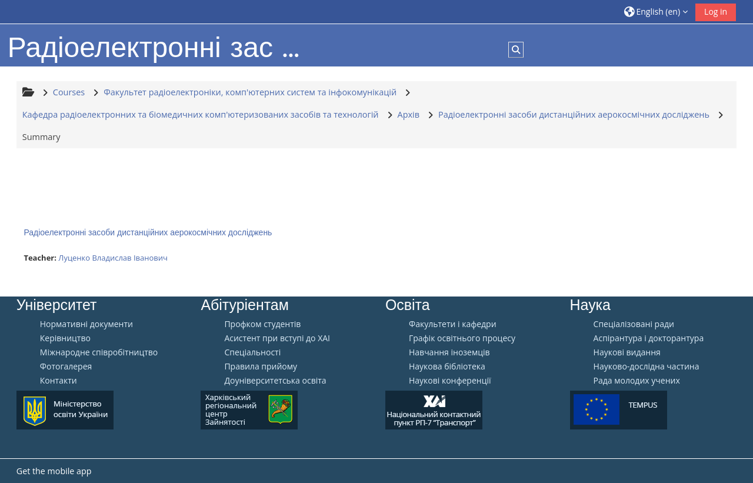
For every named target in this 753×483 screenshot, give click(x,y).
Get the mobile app (54, 471)
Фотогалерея (66, 366)
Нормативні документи (86, 324)
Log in (715, 11)
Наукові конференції (450, 381)
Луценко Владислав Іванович (113, 257)
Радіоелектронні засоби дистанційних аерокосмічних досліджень (148, 232)
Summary (41, 136)
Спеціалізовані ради (634, 324)
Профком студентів (262, 324)
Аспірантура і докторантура (649, 338)
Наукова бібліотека (447, 366)
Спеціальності (252, 352)
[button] (655, 11)
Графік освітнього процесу (462, 338)
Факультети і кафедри (453, 324)
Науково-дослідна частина (646, 366)
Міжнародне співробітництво (99, 352)
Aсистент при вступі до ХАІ (277, 338)
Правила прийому (260, 366)
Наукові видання (627, 352)
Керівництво (65, 338)
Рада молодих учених (637, 381)
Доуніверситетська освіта (275, 381)
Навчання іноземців (449, 352)
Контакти (58, 381)
